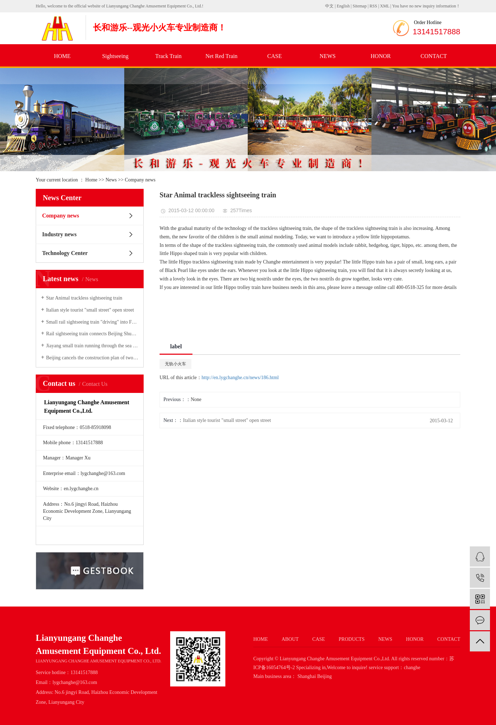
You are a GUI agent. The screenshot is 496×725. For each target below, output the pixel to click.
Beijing (324, 676)
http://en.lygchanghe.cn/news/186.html (240, 377)
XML (384, 6)
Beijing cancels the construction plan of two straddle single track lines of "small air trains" (92, 357)
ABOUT (290, 639)
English (343, 6)
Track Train (168, 56)
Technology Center (65, 253)
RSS (373, 6)
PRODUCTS (351, 639)
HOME (62, 56)
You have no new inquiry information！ (426, 6)
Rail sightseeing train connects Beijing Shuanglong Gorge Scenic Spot (92, 333)
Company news (140, 179)
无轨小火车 (175, 363)
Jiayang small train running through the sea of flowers (92, 345)
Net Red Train (222, 56)
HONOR (381, 56)
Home (91, 179)
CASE (274, 56)
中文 (329, 6)
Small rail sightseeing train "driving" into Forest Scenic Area (92, 322)
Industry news (59, 234)
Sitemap (360, 6)
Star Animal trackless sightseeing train (84, 298)
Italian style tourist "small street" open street (90, 310)
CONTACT (434, 56)
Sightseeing (115, 56)
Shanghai (307, 676)
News (111, 179)
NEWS (327, 56)
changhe (412, 667)
